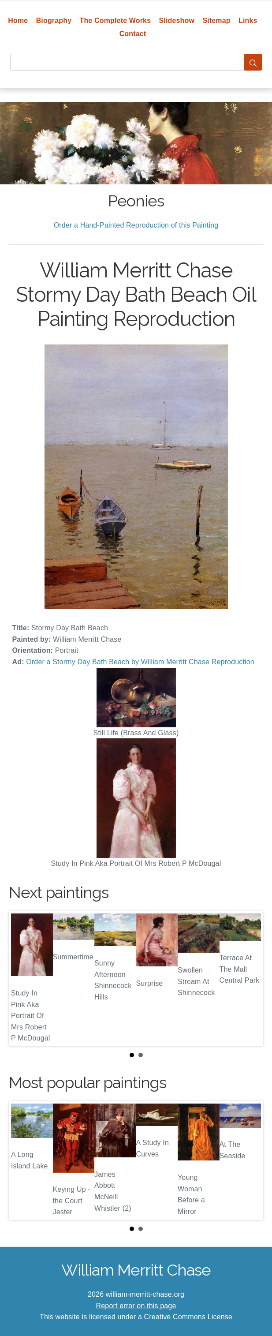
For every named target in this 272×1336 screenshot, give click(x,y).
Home (18, 20)
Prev (22, 979)
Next (249, 979)
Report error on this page (136, 1306)
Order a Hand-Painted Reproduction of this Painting (136, 225)
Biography (54, 20)
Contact (132, 33)
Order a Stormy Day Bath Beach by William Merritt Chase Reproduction (140, 662)
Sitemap (216, 20)
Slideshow (177, 20)
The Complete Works (115, 20)
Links (247, 20)
